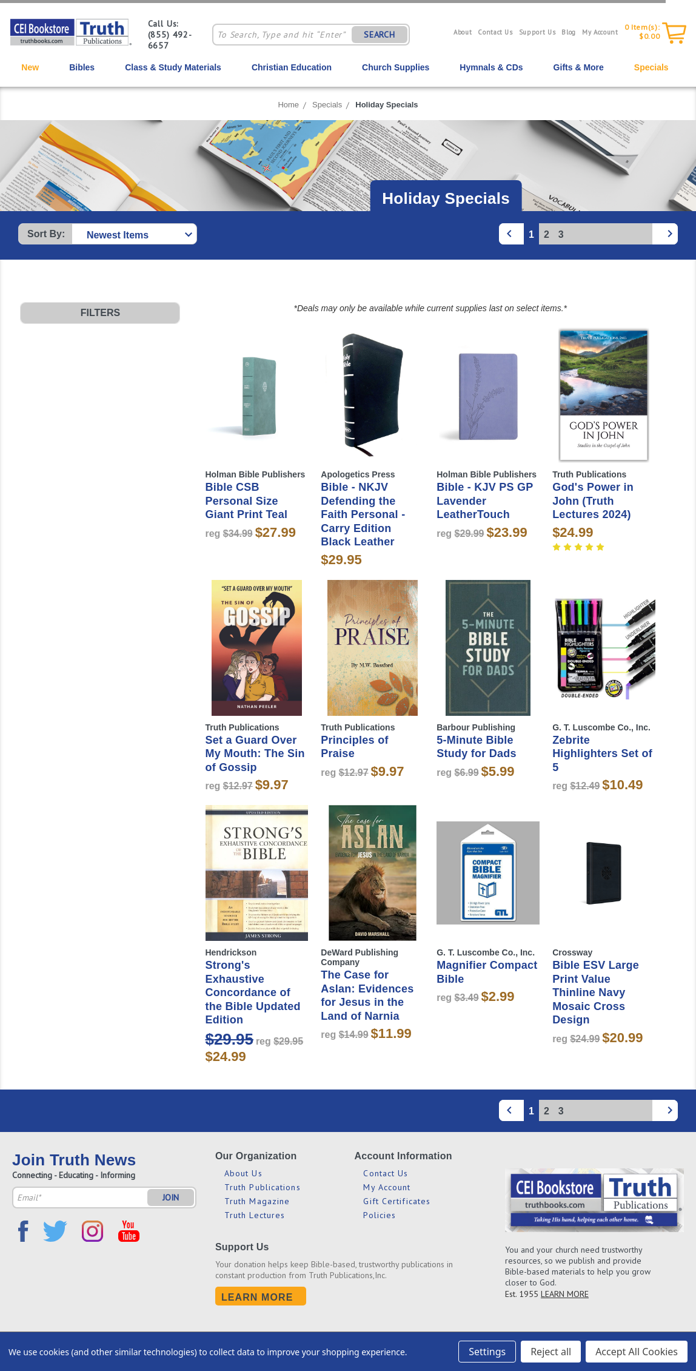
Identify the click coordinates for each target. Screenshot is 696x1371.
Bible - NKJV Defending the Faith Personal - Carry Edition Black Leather (363, 514)
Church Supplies (395, 67)
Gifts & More (579, 67)
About (462, 32)
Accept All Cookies (636, 1351)
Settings (487, 1351)
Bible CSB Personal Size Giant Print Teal (246, 500)
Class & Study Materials (173, 67)
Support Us (537, 32)
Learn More (257, 1297)
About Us (243, 1173)
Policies (379, 1215)
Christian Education (292, 67)
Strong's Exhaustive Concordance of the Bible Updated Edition (252, 992)
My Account (600, 32)
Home (288, 104)
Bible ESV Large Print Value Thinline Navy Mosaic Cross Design (595, 992)
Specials (651, 67)
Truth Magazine (257, 1201)
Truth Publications (262, 1187)
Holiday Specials (386, 104)
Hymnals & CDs (491, 67)
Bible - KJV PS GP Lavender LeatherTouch (485, 500)
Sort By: (46, 234)
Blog (568, 32)
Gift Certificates (396, 1201)
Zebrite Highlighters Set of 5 (602, 753)
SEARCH (379, 34)
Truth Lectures (254, 1215)
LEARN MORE (565, 1293)
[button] (100, 313)
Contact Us (495, 32)
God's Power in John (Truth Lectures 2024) (593, 500)
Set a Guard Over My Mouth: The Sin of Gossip (254, 753)
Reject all (550, 1351)
